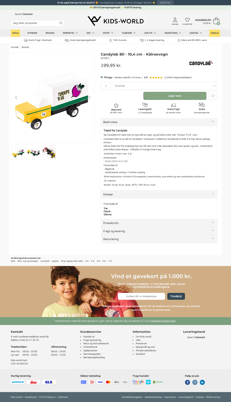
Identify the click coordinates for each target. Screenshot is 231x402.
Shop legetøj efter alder (72, 261)
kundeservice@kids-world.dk (34, 336)
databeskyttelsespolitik (163, 321)
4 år (92, 261)
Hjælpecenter (90, 350)
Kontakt (17, 331)
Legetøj (195, 33)
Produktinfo (111, 223)
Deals (15, 33)
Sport (108, 33)
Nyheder (32, 33)
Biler (13, 261)
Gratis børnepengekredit (80, 40)
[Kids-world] (115, 21)
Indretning (173, 33)
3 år (87, 261)
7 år (110, 261)
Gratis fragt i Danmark (38, 40)
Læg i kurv (175, 95)
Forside (15, 47)
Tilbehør (129, 33)
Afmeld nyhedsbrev (146, 350)
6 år (104, 261)
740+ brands (118, 40)
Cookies (200, 397)
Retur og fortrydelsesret (96, 343)
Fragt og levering (114, 231)
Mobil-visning (213, 397)
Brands (50, 33)
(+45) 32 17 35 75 (29, 340)
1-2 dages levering (152, 40)
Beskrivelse (110, 122)
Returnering (111, 239)
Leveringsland (185, 397)
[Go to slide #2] (34, 152)
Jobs (138, 340)
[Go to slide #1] (18, 152)
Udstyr (150, 33)
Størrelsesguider (92, 354)
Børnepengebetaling (94, 357)
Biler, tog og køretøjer (27, 261)
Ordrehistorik (90, 347)
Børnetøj (70, 33)
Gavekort (140, 354)
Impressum (170, 397)
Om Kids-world (143, 336)
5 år (98, 261)
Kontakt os (89, 336)
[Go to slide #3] (49, 152)
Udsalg (215, 33)
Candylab (44, 261)
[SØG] (61, 23)
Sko (90, 33)
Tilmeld (176, 296)
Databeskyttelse (153, 397)
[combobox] (165, 86)
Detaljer (108, 194)
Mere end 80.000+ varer (192, 40)
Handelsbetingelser (132, 397)
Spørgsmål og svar (145, 347)
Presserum (141, 343)
